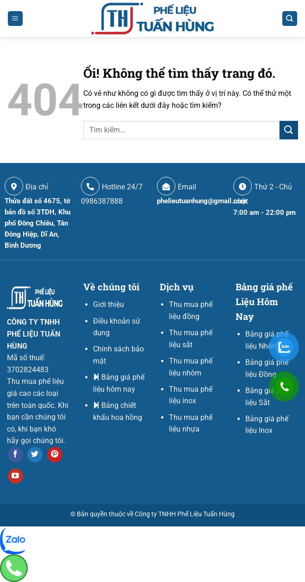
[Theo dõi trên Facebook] (15, 455)
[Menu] (15, 18)
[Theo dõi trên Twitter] (35, 455)
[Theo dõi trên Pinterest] (54, 455)
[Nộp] (289, 130)
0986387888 (102, 201)
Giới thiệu (108, 304)
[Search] (290, 18)
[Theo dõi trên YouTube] (15, 476)
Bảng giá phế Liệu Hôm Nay (264, 301)
